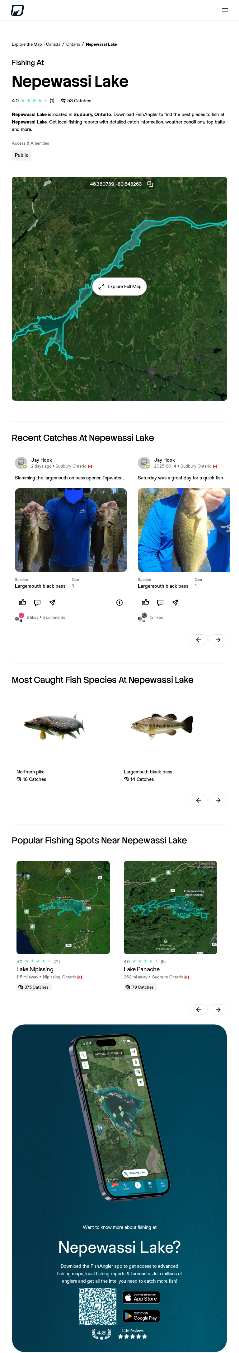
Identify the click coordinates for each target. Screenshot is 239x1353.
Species (21, 579)
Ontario (73, 44)
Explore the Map (27, 44)
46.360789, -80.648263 (122, 184)
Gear (75, 579)
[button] (119, 287)
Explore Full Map (125, 286)
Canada (53, 44)
